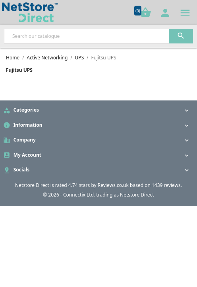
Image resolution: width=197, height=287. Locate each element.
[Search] (98, 36)
